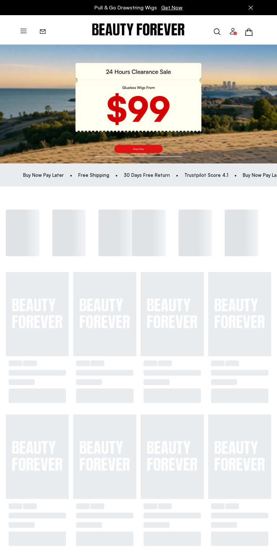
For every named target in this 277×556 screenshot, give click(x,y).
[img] (138, 29)
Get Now (172, 7)
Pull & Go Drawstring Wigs (138, 8)
